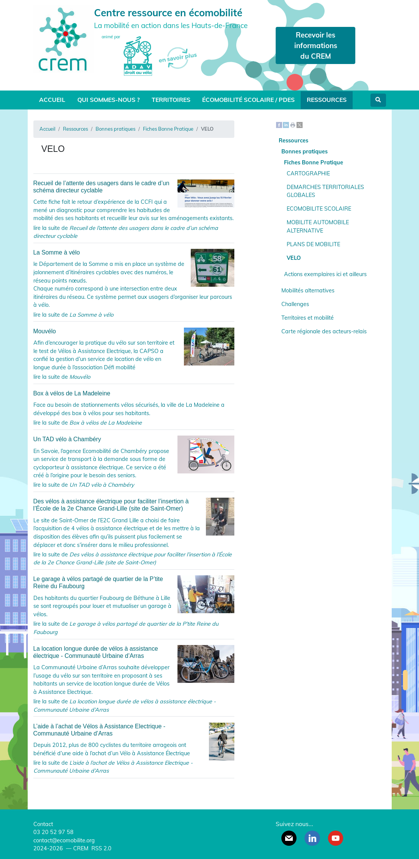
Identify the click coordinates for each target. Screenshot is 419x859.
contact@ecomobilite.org (64, 840)
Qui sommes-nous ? (108, 99)
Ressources (327, 99)
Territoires (171, 99)
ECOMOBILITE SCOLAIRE (319, 208)
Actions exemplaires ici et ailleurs (325, 274)
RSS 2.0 (100, 848)
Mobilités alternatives (307, 290)
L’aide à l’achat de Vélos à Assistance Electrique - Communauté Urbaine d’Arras (133, 730)
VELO (294, 258)
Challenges (295, 304)
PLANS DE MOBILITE (313, 244)
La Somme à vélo (133, 252)
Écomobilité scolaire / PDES (248, 99)
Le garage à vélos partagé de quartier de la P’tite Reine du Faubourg (133, 582)
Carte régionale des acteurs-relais (324, 331)
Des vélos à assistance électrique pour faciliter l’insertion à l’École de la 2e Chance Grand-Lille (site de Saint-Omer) (133, 505)
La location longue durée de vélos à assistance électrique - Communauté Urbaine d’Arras (133, 652)
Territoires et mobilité (307, 317)
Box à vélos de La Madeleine (71, 393)
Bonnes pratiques (115, 129)
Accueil (52, 99)
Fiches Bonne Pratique (168, 129)
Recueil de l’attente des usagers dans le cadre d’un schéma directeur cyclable (133, 187)
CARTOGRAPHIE (308, 173)
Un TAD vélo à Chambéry (133, 439)
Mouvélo (133, 331)
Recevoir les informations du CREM (315, 45)
